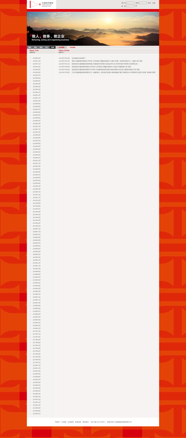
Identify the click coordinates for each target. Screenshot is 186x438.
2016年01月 (37, 397)
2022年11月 (37, 163)
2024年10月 (37, 101)
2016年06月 (37, 382)
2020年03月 (37, 254)
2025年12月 (37, 61)
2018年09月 (37, 306)
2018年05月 (37, 317)
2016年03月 (37, 391)
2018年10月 (37, 303)
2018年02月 (37, 325)
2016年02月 (37, 394)
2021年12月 (37, 195)
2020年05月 (37, 249)
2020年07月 (37, 243)
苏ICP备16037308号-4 (98, 422)
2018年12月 (37, 297)
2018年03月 (37, 323)
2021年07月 (37, 209)
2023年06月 (37, 143)
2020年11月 (37, 232)
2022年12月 (37, 160)
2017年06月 (37, 348)
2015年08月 (37, 411)
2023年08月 (37, 138)
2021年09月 (37, 203)
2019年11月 (37, 266)
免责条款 (78, 422)
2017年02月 (37, 360)
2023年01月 (37, 158)
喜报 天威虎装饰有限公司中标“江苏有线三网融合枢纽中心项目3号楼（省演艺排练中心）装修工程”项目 (107, 61)
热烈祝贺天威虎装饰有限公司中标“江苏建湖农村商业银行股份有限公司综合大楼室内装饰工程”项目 (106, 69)
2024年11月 (37, 98)
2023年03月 (37, 152)
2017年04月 (37, 354)
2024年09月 (37, 104)
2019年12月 (37, 263)
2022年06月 (37, 178)
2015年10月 (37, 405)
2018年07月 (37, 311)
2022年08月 (37, 172)
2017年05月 (37, 351)
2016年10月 (37, 371)
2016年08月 (37, 377)
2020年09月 (37, 237)
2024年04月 (37, 118)
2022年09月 (37, 169)
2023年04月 (37, 149)
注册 (153, 3)
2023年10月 (37, 132)
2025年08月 (37, 72)
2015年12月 (37, 399)
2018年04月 (37, 320)
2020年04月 (37, 251)
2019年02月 (37, 291)
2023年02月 (37, 155)
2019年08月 (37, 274)
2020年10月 (37, 234)
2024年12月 (37, 95)
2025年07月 (37, 75)
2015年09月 (37, 408)
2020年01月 (37, 260)
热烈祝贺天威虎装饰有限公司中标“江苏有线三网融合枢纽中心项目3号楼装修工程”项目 (101, 67)
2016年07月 (37, 379)
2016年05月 (37, 385)
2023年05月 (37, 146)
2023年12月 (37, 126)
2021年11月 (37, 197)
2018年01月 (37, 328)
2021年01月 (37, 226)
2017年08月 (37, 342)
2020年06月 (37, 246)
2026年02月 (37, 58)
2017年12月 (37, 331)
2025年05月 (37, 81)
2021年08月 (37, 206)
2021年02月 (37, 223)
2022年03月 (37, 186)
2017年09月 (37, 340)
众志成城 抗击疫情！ (79, 58)
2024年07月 (37, 109)
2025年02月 (37, 89)
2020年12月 (37, 229)
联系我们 (86, 422)
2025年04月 (37, 84)
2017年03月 (37, 357)
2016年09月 (37, 374)
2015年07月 (37, 414)
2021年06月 (37, 212)
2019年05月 (37, 283)
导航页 (57, 422)
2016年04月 (37, 388)
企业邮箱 (71, 422)
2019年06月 (37, 280)
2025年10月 (37, 67)
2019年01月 (37, 294)
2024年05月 (37, 115)
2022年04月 (37, 183)
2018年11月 (37, 300)
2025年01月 (37, 92)
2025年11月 (37, 64)
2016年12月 (37, 365)
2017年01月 (37, 362)
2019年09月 (37, 271)
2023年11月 (37, 129)
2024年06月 (37, 112)
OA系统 (63, 422)
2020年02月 (37, 257)
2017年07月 (37, 345)
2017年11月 (37, 334)
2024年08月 (37, 106)
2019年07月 (37, 277)
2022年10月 (37, 166)
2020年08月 (37, 240)
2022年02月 (37, 189)
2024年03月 (37, 121)
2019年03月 (37, 288)
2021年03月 (37, 220)
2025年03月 (37, 87)
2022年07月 (37, 175)
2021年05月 (37, 215)
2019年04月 (37, 286)
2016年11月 (37, 368)
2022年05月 (37, 180)
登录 (149, 3)
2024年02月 (37, 123)
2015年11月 (37, 402)
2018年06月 (37, 314)
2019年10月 (37, 269)
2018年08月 (37, 308)
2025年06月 (37, 78)
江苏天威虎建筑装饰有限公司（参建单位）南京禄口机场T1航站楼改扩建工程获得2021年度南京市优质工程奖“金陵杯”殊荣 (113, 72)
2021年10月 (37, 200)
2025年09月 (37, 69)
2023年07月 (37, 141)
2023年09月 (37, 135)
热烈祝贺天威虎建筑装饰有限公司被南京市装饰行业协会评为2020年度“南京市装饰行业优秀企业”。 (106, 64)
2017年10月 (37, 337)
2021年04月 (37, 217)
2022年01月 (37, 192)
